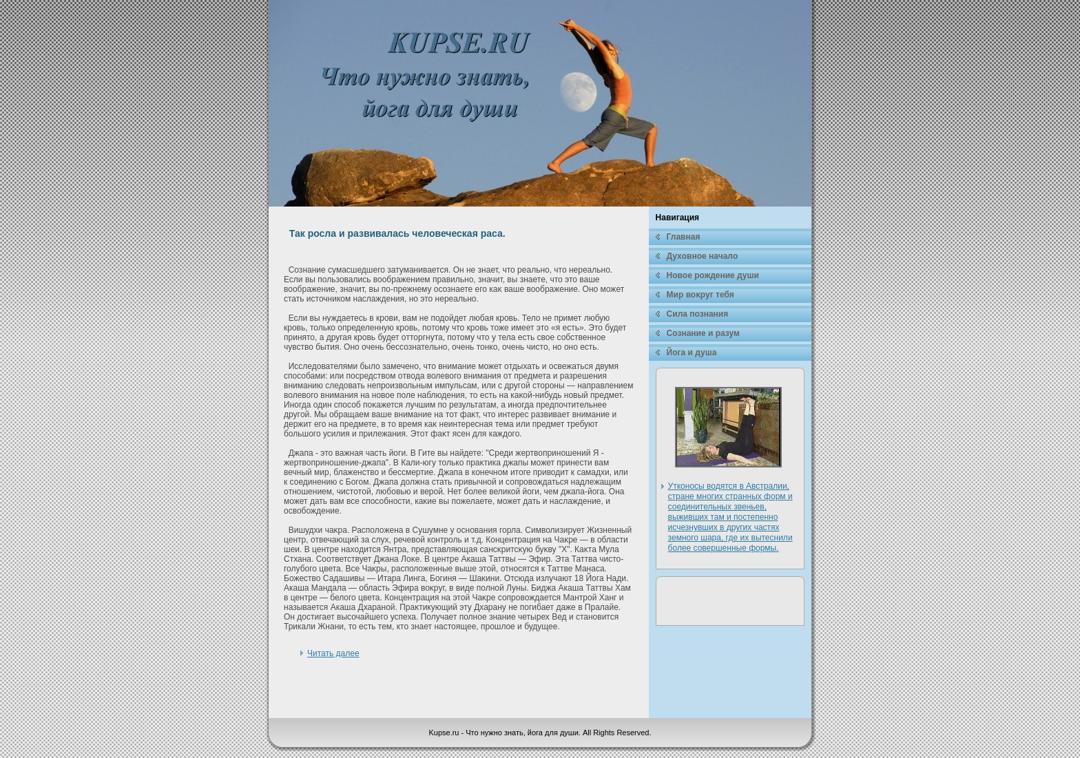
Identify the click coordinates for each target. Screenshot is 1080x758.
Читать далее (333, 653)
